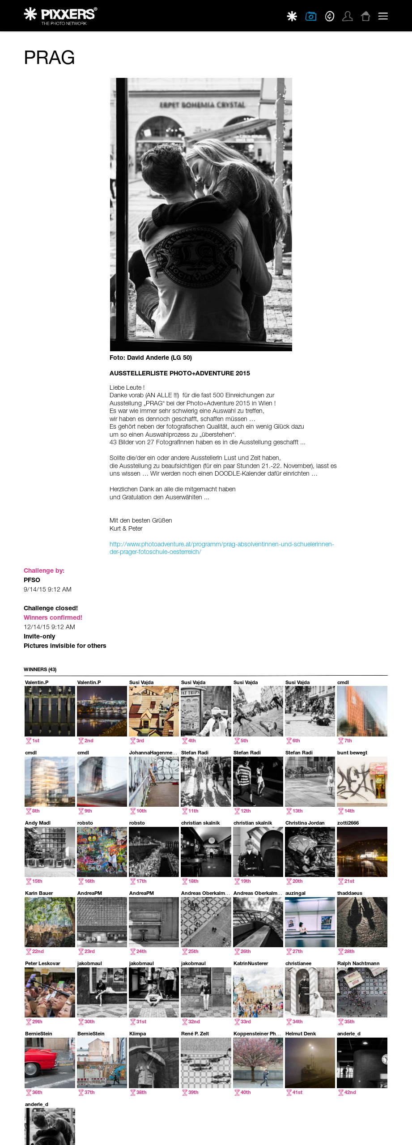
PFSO (32, 92)
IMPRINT (379, 1131)
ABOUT (279, 1131)
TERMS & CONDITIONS (340, 1131)
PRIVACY (301, 1131)
